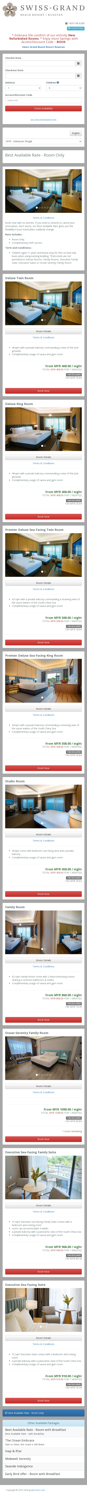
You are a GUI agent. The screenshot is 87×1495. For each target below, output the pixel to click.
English (76, 133)
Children (52, 82)
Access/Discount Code (18, 94)
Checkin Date (13, 58)
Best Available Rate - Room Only (24, 1412)
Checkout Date (14, 70)
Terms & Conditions (43, 217)
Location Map (75, 28)
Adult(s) (10, 82)
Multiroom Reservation (43, 119)
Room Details (43, 331)
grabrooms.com (37, 1490)
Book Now (43, 390)
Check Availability (43, 108)
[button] (11, 191)
